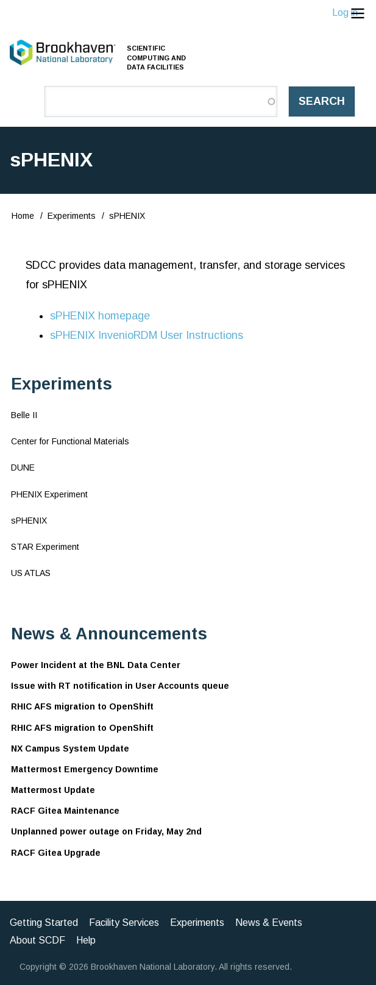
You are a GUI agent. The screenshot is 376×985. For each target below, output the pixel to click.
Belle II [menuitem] (24, 415)
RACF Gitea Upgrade (56, 853)
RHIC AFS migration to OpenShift (82, 706)
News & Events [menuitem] (268, 922)
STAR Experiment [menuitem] (45, 547)
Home (23, 216)
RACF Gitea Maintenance (65, 811)
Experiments (72, 216)
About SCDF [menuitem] (37, 940)
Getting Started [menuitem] (44, 922)
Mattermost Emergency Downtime (84, 769)
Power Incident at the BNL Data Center (95, 665)
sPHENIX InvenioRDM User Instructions (146, 335)
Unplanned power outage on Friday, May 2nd (106, 831)
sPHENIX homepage (100, 316)
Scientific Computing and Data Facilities (156, 57)
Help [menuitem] (86, 940)
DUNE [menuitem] (23, 467)
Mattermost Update (53, 790)
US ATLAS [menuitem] (31, 573)
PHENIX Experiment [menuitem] (49, 494)
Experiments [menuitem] (197, 922)
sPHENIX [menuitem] (29, 520)
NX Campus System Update (70, 748)
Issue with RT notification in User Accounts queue (120, 686)
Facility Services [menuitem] (124, 922)
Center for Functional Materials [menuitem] (70, 441)
